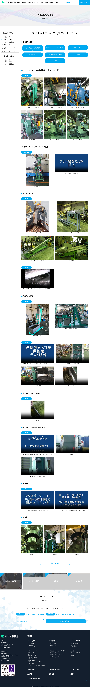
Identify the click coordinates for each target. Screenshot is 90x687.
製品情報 (24, 2)
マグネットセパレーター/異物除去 (9, 47)
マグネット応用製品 (8, 41)
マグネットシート (7, 39)
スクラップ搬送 (78, 47)
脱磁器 (55, 60)
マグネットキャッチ (8, 44)
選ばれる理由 (18, 2)
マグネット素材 (6, 36)
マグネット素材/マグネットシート (7, 60)
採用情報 (56, 2)
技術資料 (46, 2)
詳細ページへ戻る (55, 562)
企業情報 (51, 2)
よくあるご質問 (40, 2)
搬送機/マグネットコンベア (10, 51)
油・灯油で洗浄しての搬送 (55, 54)
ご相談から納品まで (31, 2)
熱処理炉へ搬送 (32, 54)
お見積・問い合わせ (84, 2)
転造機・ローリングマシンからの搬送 (55, 47)
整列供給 (77, 54)
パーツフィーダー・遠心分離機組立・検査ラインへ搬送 (32, 47)
